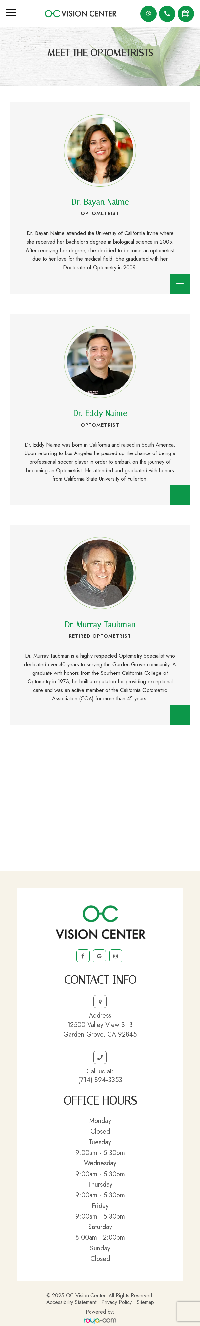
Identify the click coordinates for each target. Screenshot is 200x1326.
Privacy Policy (116, 1302)
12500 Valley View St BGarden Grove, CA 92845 (100, 1029)
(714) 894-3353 (100, 1080)
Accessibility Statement (71, 1302)
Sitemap (145, 1302)
